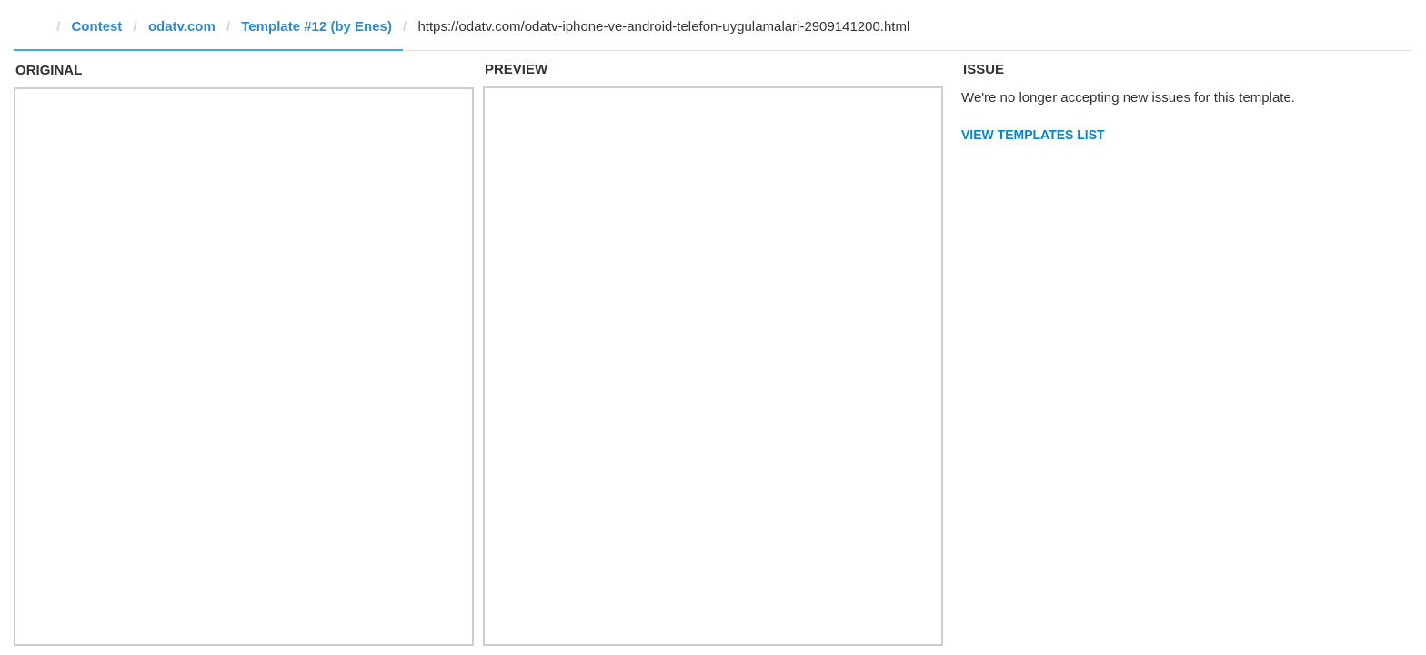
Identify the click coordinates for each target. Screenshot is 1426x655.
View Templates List (1033, 134)
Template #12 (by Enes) (316, 26)
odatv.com (182, 26)
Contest (97, 26)
